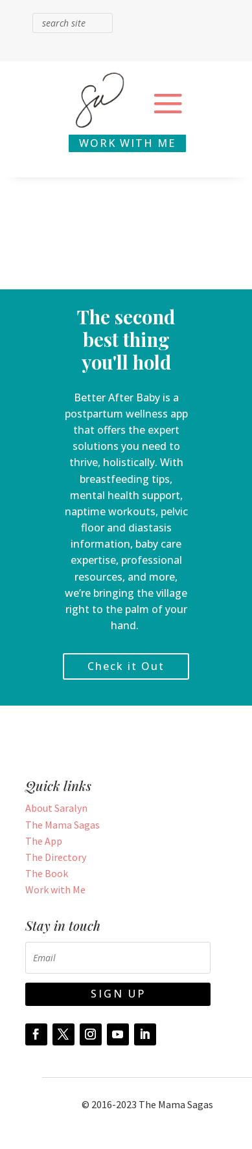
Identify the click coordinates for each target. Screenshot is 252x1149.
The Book (46, 873)
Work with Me (55, 889)
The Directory (55, 857)
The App (43, 840)
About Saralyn (56, 807)
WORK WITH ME (127, 143)
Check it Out (126, 666)
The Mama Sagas (62, 824)
